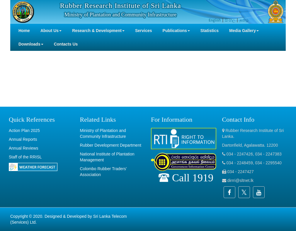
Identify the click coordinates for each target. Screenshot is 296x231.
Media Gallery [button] (244, 30)
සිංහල (230, 20)
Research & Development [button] (98, 30)
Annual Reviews (23, 148)
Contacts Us (66, 44)
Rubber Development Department (110, 145)
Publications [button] (176, 30)
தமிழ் (244, 20)
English (215, 20)
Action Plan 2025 (24, 130)
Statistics (209, 30)
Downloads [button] (30, 44)
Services (143, 30)
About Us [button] (51, 30)
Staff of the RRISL (25, 157)
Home (24, 30)
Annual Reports (23, 139)
